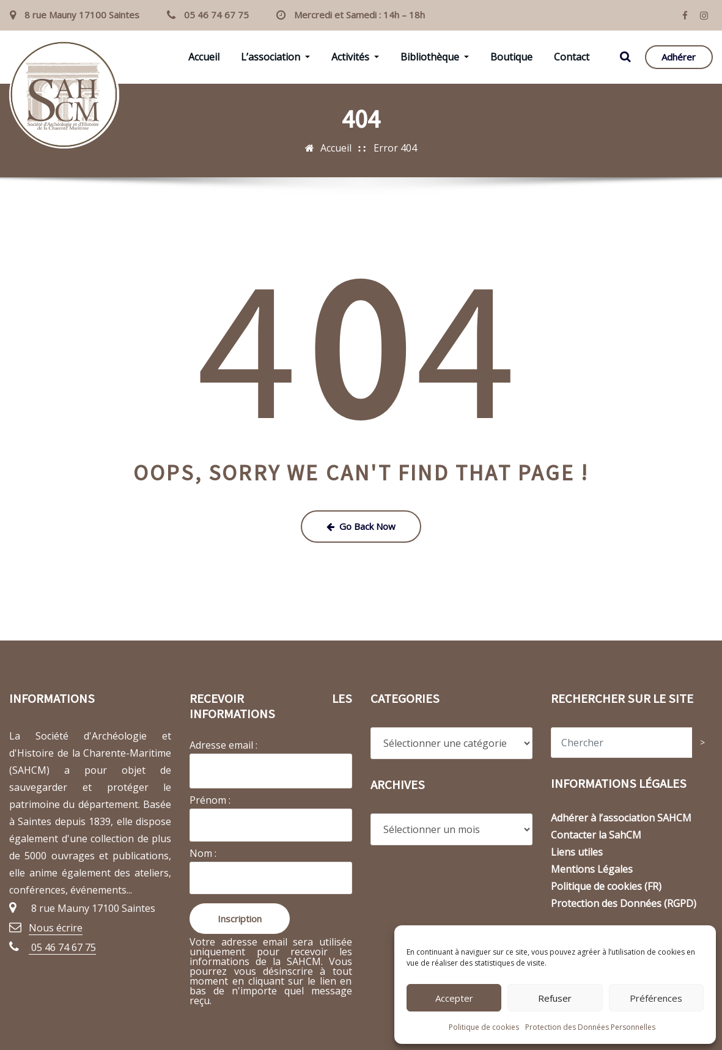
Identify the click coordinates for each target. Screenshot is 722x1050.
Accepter (454, 998)
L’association (275, 57)
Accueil (203, 57)
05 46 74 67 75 (216, 15)
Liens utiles (577, 852)
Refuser (555, 998)
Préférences (656, 998)
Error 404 (395, 148)
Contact (571, 57)
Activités (355, 57)
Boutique (511, 57)
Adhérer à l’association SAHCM (621, 817)
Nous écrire (56, 927)
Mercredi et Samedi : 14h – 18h (359, 15)
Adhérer (678, 57)
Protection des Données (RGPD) (623, 903)
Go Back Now (361, 526)
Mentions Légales (592, 869)
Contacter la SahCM (596, 835)
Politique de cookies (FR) (606, 886)
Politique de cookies (484, 1027)
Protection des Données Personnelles (590, 1027)
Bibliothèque (434, 57)
